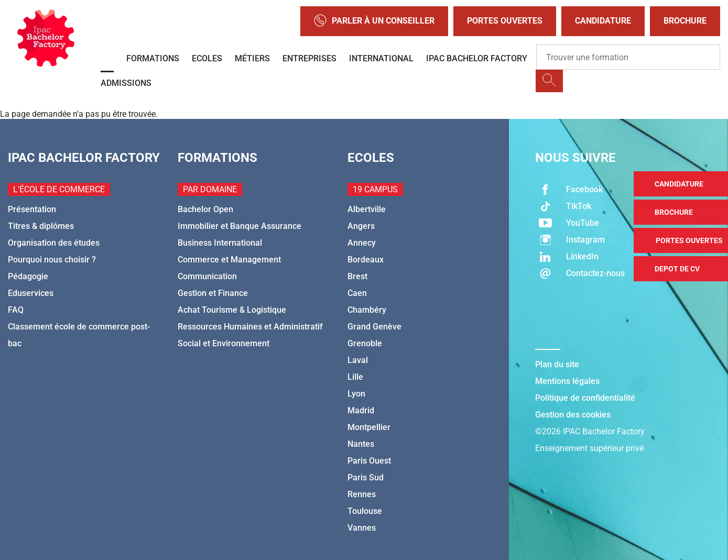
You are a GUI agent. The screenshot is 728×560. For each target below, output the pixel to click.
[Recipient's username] (628, 57)
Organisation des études (54, 243)
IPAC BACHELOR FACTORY (476, 58)
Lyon (356, 394)
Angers (361, 226)
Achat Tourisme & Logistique (232, 310)
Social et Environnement (223, 343)
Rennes (361, 494)
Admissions (126, 83)
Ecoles (207, 58)
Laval (357, 360)
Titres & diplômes (41, 226)
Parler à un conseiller (374, 21)
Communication (207, 276)
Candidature (603, 21)
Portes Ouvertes (504, 21)
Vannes (361, 528)
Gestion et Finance (213, 293)
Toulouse (364, 511)
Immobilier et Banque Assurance (239, 226)
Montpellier (368, 427)
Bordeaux (365, 260)
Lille (355, 377)
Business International (220, 243)
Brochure (685, 21)
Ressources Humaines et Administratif (250, 327)
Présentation (32, 209)
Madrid (360, 410)
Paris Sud (365, 477)
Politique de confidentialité (585, 398)
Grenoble (364, 343)
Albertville (366, 209)
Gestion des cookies (573, 415)
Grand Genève (374, 327)
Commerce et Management (229, 260)
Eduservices (30, 293)
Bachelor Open (205, 209)
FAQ (16, 310)
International (381, 58)
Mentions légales (567, 381)
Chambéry (366, 310)
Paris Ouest (369, 461)
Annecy (361, 243)
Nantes (360, 444)
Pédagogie (28, 276)
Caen (357, 293)
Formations (152, 58)
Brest (357, 276)
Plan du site (557, 364)
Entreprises (309, 58)
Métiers (252, 58)
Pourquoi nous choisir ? (52, 260)
